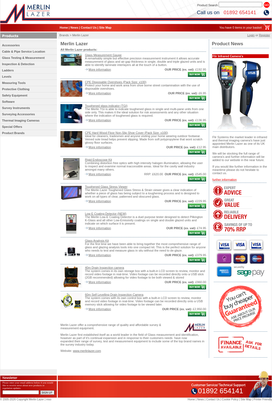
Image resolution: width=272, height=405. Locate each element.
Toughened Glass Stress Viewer (106, 186)
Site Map (105, 27)
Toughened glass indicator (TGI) (106, 105)
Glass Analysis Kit (97, 240)
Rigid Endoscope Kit (98, 159)
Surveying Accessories (18, 114)
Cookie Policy (230, 399)
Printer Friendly (262, 399)
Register (264, 35)
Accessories (11, 45)
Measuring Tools (14, 82)
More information (99, 69)
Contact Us (89, 27)
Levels (6, 76)
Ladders (8, 70)
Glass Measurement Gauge (103, 55)
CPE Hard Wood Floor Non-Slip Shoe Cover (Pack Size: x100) (126, 132)
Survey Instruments (16, 108)
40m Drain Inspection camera (104, 267)
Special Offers (12, 126)
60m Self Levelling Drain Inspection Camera (114, 294)
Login (251, 35)
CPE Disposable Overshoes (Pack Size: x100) (115, 82)
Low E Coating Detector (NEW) (105, 213)
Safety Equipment (14, 95)
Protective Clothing (16, 89)
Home (64, 27)
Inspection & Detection (18, 64)
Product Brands (13, 133)
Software (8, 101)
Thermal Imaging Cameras (21, 120)
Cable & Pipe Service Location (23, 51)
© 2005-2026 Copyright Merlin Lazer (22, 399)
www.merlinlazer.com (87, 350)
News (74, 27)
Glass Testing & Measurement (23, 57)
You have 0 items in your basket (240, 27)
